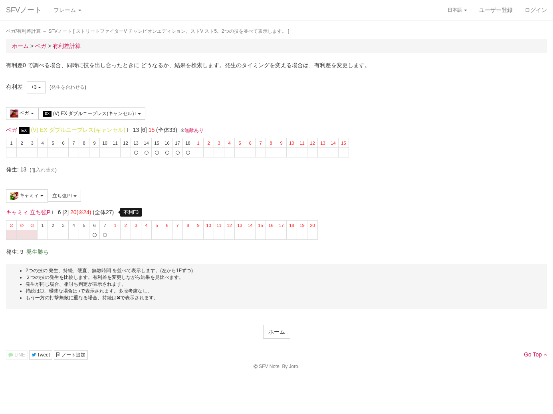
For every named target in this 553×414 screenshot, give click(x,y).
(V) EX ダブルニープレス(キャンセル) (92, 114)
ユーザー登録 (496, 10)
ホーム (276, 331)
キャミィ (27, 196)
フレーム (67, 10)
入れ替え (43, 170)
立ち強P (64, 196)
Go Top (535, 354)
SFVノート (24, 10)
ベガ (22, 113)
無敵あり (194, 130)
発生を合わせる (68, 87)
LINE (16, 355)
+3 (36, 87)
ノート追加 (70, 355)
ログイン (536, 10)
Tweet (41, 355)
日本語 (457, 10)
